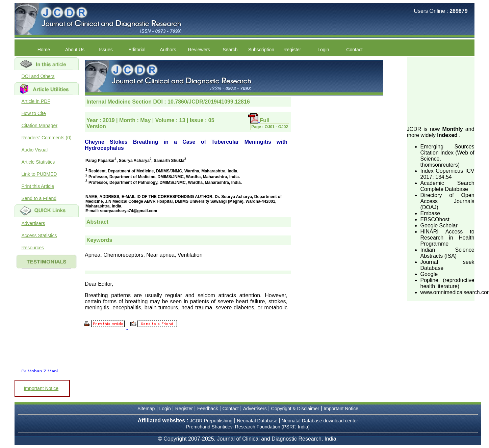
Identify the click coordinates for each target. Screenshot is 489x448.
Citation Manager (39, 125)
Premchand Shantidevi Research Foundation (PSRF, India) (248, 426)
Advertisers (33, 223)
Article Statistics (38, 162)
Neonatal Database (258, 420)
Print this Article (37, 186)
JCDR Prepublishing (211, 420)
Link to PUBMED (39, 174)
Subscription (261, 49)
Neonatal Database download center (320, 420)
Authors (168, 49)
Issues (105, 49)
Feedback (207, 408)
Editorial (137, 49)
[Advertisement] (440, 91)
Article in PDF (35, 101)
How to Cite (33, 113)
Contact (354, 49)
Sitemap (146, 408)
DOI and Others (37, 76)
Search (230, 49)
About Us (75, 49)
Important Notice (41, 388)
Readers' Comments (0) (46, 137)
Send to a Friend (38, 198)
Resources (32, 247)
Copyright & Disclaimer (295, 408)
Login (323, 49)
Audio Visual (34, 149)
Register (292, 49)
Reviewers (199, 49)
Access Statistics (39, 235)
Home (43, 49)
